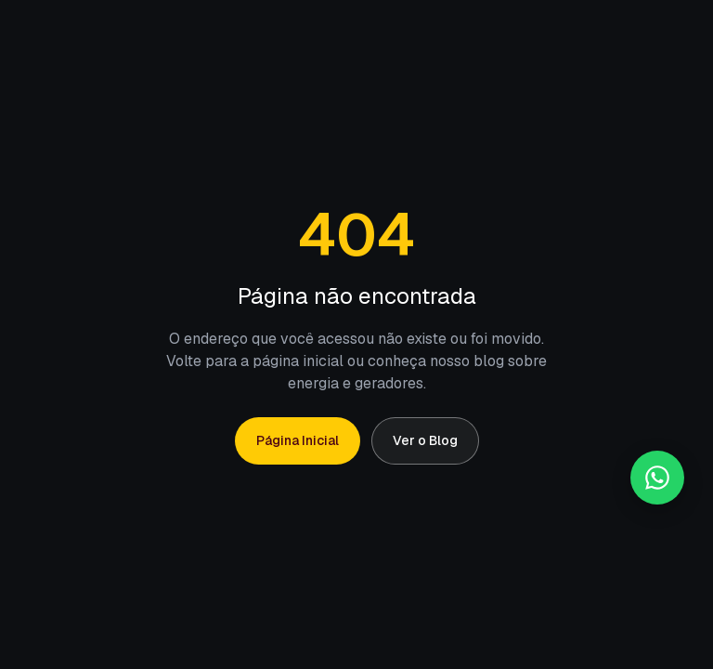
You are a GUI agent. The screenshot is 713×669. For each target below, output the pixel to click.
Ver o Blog (425, 440)
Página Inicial (297, 440)
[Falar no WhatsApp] (657, 478)
